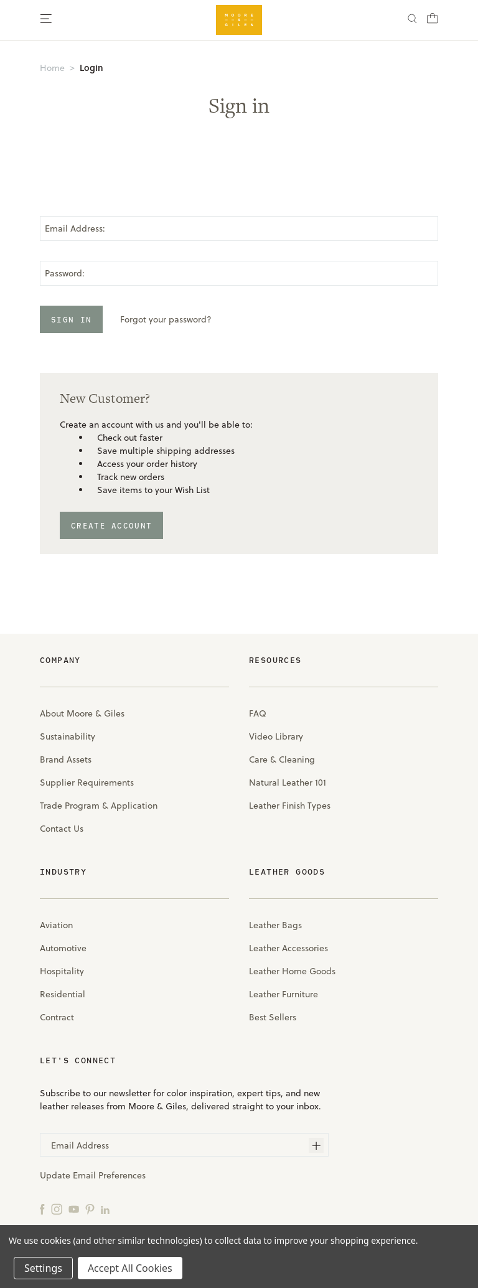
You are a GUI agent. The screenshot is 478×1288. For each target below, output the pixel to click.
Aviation (56, 925)
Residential (62, 994)
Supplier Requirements (87, 782)
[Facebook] (42, 1208)
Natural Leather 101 (287, 782)
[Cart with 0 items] (432, 22)
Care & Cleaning (282, 759)
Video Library (276, 736)
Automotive (63, 948)
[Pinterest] (90, 1208)
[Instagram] (56, 1208)
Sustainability (67, 736)
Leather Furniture (283, 994)
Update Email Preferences (93, 1175)
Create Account (111, 525)
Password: (65, 273)
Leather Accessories (288, 948)
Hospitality (62, 971)
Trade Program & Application (98, 805)
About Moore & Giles (82, 713)
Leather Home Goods (292, 971)
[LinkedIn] (105, 1208)
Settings (43, 1268)
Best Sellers (272, 1017)
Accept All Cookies (130, 1268)
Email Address (80, 1145)
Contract (57, 1017)
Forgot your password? (166, 319)
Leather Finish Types (289, 805)
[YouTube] (73, 1208)
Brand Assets (65, 759)
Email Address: (75, 228)
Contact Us (61, 828)
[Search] (412, 20)
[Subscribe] (316, 1145)
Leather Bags (275, 925)
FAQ (257, 713)
